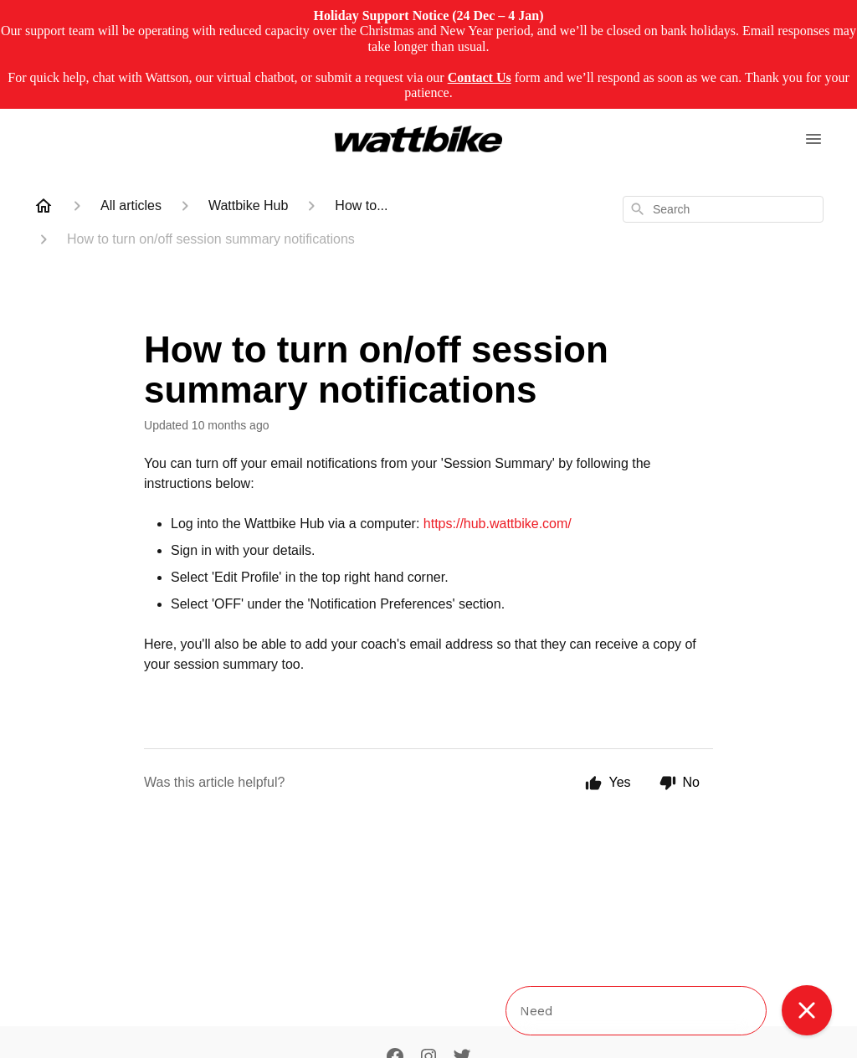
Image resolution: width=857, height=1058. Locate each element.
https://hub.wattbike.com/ (497, 523)
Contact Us (479, 77)
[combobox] (723, 209)
